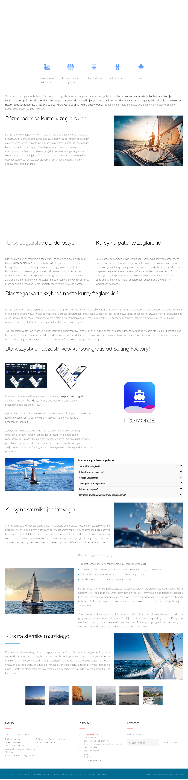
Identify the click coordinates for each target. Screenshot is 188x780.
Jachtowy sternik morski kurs (73, 774)
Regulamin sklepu (91, 747)
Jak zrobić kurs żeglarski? (89, 466)
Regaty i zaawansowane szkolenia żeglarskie (103, 744)
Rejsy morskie (53, 774)
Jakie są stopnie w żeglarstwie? (92, 483)
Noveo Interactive (175, 774)
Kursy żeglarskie (24, 243)
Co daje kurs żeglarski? (88, 478)
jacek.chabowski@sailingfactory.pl (20, 749)
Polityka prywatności (92, 760)
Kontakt (87, 757)
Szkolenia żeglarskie (97, 774)
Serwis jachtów (90, 737)
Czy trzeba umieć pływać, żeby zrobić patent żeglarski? (102, 495)
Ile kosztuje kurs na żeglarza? (91, 472)
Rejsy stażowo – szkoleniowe (96, 740)
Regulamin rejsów (91, 750)
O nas (86, 753)
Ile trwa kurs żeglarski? (88, 489)
